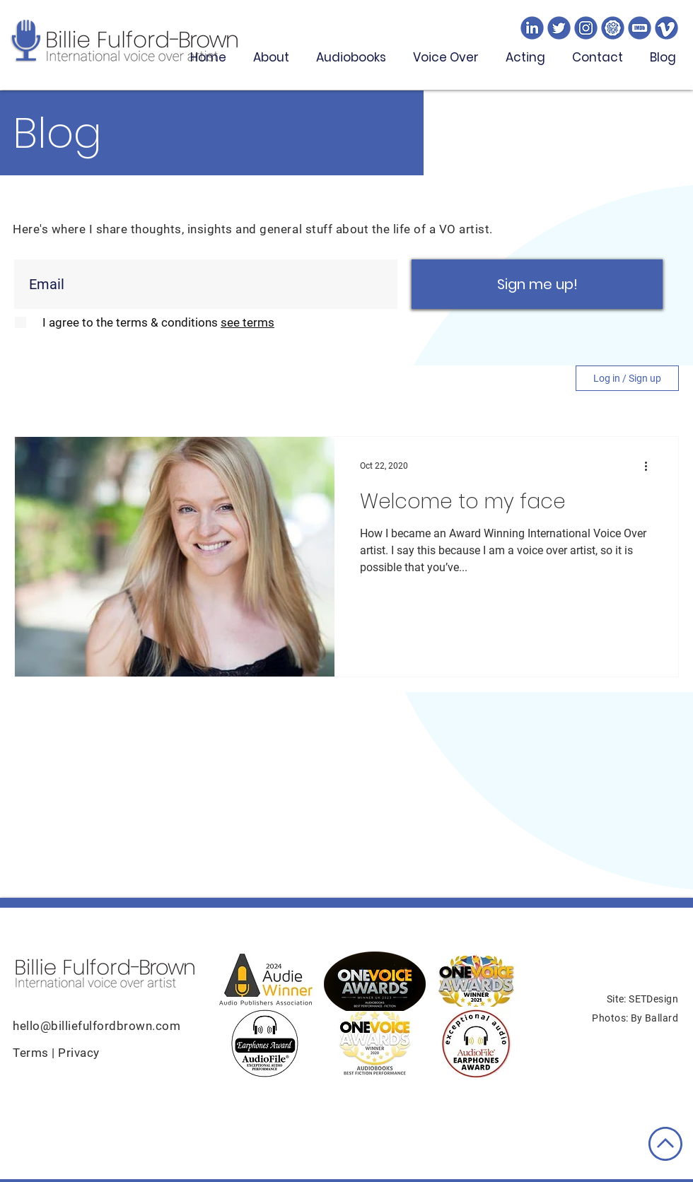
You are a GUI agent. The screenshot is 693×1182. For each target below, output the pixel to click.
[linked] (532, 28)
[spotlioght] (612, 28)
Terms (32, 1053)
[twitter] (559, 28)
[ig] (585, 28)
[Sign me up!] (537, 284)
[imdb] (639, 28)
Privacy (79, 1053)
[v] (666, 28)
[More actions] (650, 465)
